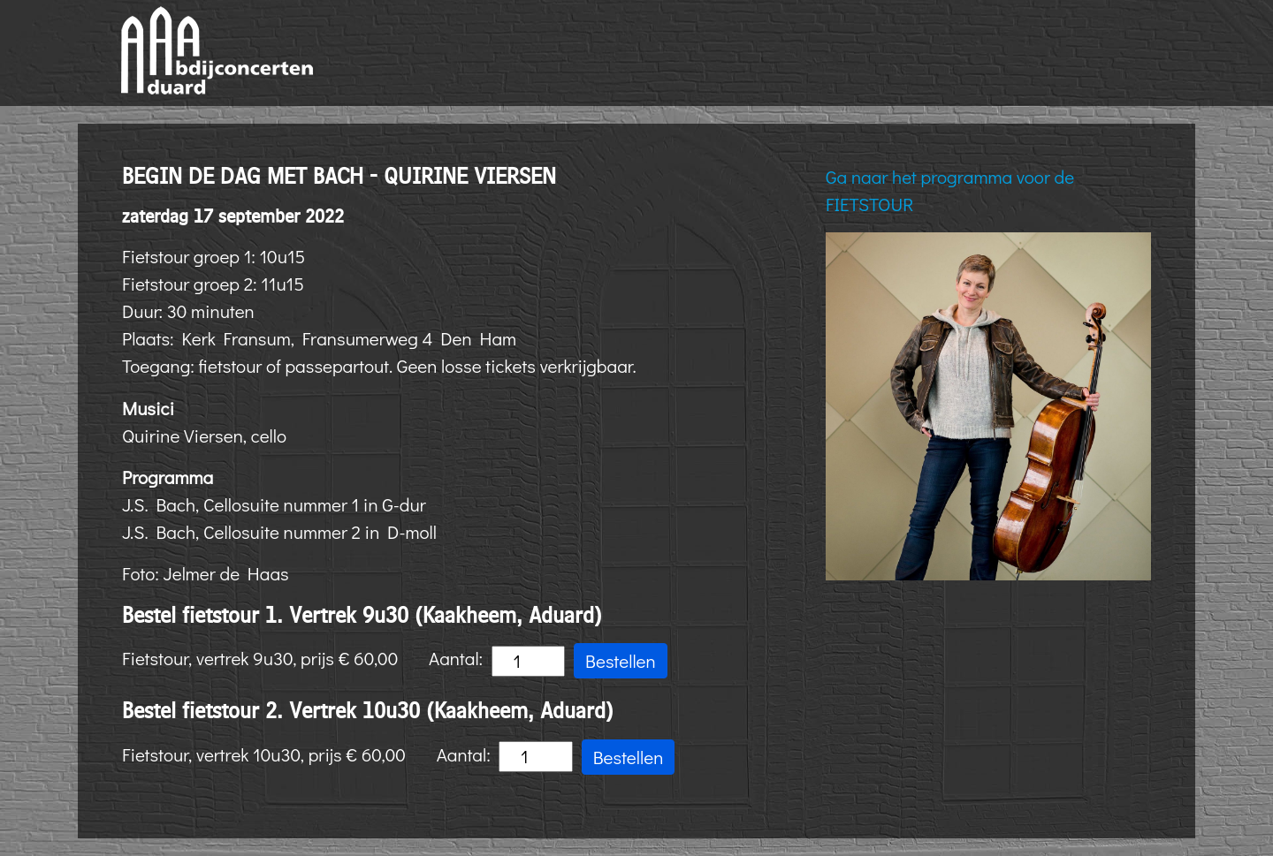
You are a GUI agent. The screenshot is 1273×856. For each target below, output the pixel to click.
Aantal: (497, 661)
